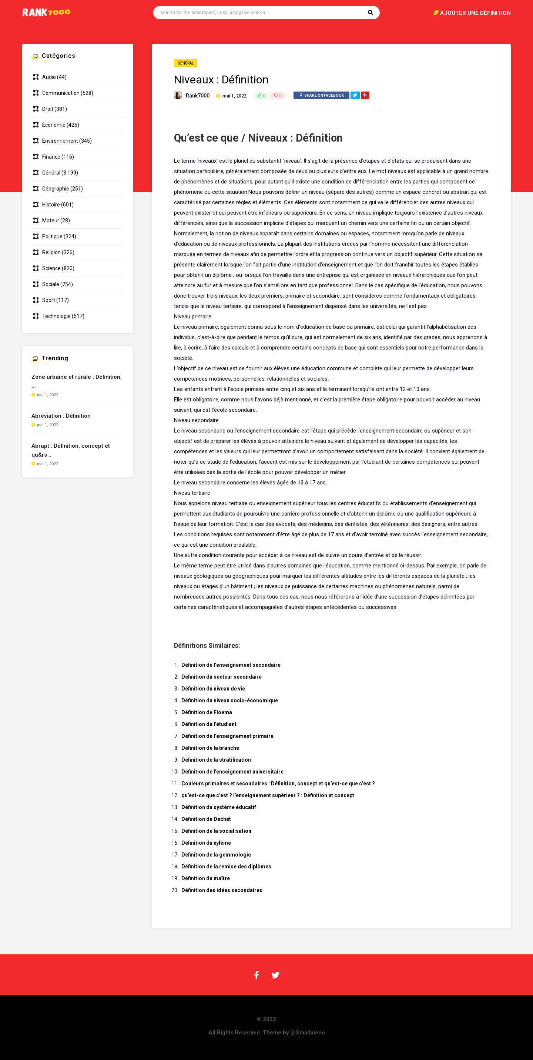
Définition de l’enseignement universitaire (232, 772)
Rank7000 (197, 96)
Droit (47, 109)
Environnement (60, 141)
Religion (51, 252)
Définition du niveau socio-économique (229, 700)
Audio (49, 77)
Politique (52, 236)
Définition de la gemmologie (216, 855)
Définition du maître (205, 878)
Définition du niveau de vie (213, 689)
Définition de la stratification (216, 760)
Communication (61, 93)
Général (186, 63)
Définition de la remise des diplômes (226, 866)
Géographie (55, 189)
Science (51, 268)
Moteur (50, 220)
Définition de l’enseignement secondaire (231, 665)
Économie (54, 125)
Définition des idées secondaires (221, 890)
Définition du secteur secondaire (221, 677)
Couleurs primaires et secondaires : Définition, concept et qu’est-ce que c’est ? (278, 783)
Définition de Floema (206, 712)
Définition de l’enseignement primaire (227, 736)
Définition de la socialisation (216, 831)
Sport (48, 300)
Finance (51, 157)
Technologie (56, 316)
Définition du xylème (206, 843)
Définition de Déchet (206, 819)
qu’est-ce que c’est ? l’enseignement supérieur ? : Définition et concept (267, 795)
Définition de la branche (210, 748)
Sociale (50, 284)
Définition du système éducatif (218, 807)
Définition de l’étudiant (209, 724)
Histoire (51, 205)
